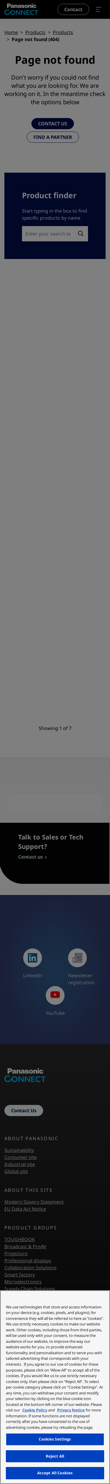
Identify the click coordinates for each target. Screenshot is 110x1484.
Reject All (55, 1456)
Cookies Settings (55, 1439)
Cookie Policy (34, 1410)
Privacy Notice (71, 1410)
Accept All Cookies (55, 1472)
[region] (55, 1387)
